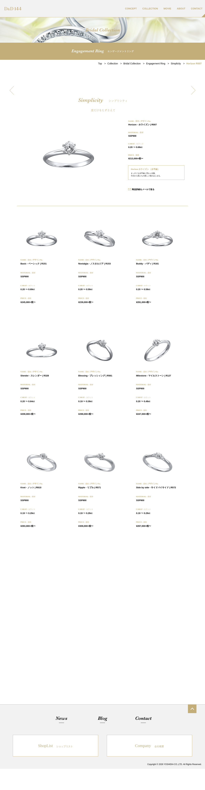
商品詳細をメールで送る (143, 189)
